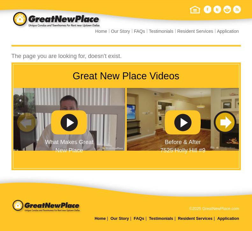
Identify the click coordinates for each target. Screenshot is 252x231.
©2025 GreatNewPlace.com (214, 208)
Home (101, 31)
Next (224, 122)
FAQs (139, 31)
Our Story (120, 31)
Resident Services (195, 31)
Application (228, 31)
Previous (27, 122)
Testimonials (161, 31)
